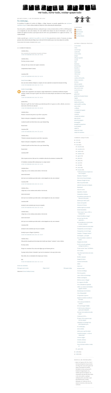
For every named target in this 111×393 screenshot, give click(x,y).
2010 (77, 144)
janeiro (79, 349)
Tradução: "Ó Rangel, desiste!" (84, 233)
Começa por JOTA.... (82, 316)
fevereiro (80, 169)
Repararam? (80, 187)
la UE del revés (78, 100)
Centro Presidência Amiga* (83, 216)
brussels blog (77, 66)
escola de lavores (78, 90)
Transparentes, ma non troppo (84, 231)
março (79, 167)
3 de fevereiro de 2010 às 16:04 (32, 54)
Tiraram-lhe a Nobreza (82, 194)
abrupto (76, 55)
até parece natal (80, 268)
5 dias (75, 47)
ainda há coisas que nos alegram (84, 185)
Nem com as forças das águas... (84, 178)
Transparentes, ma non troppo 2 (84, 228)
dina (76, 38)
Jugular (76, 98)
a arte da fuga (77, 49)
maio (79, 162)
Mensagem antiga (68, 268)
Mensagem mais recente (23, 268)
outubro (79, 151)
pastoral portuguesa (78, 120)
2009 (77, 351)
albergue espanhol (78, 57)
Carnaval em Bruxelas (82, 261)
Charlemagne (77, 72)
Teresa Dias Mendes (79, 36)
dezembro (80, 146)
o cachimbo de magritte (79, 110)
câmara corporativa (78, 80)
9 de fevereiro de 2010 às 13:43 (32, 261)
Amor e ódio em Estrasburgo (83, 275)
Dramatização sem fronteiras (83, 290)
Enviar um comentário (22, 265)
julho (79, 158)
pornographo (77, 122)
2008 (77, 354)
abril (79, 165)
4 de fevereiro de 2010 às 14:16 (32, 184)
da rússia (76, 82)
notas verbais (77, 106)
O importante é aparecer (82, 295)
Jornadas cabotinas (81, 339)
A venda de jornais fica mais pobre (85, 226)
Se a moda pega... (23, 21)
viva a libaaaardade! (82, 293)
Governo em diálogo (82, 270)
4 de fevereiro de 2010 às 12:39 (32, 164)
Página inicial (46, 268)
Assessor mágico (81, 337)
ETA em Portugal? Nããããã (83, 305)
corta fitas (76, 76)
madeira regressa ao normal (83, 207)
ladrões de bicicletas (79, 102)
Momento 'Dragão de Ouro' (83, 180)
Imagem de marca (81, 259)
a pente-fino (77, 51)
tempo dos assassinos (79, 132)
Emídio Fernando (25, 89)
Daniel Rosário (24, 80)
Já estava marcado (81, 342)
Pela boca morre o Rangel (83, 280)
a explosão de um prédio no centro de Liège (38, 38)
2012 (77, 140)
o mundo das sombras (79, 116)
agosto (79, 156)
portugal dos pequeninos (80, 124)
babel (75, 62)
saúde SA (76, 128)
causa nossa (77, 70)
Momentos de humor (82, 205)
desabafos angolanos (79, 86)
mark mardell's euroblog (80, 104)
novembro (80, 149)
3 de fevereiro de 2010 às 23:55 (32, 131)
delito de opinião (78, 84)
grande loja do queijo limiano (81, 96)
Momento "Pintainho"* (82, 175)
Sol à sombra (80, 250)
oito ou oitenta (80, 328)
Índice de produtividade (82, 182)
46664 (78, 263)
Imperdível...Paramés (82, 192)
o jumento (76, 114)
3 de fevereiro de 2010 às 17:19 (32, 85)
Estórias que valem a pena (83, 200)
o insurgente (77, 112)
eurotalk (76, 92)
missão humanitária (81, 209)
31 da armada (77, 45)
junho (79, 160)
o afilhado (76, 108)
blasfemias (76, 64)
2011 (77, 142)
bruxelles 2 (77, 68)
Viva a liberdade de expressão (84, 284)
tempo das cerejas (78, 130)
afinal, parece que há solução (84, 331)
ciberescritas (77, 74)
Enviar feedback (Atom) (28, 271)
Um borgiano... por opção (83, 235)
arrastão (76, 59)
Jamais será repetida (82, 202)
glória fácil (76, 94)
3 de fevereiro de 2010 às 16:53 (32, 76)
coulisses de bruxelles (79, 78)
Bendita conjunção (81, 257)
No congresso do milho (82, 282)
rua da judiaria (77, 126)
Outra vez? (79, 266)
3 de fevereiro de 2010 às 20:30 (32, 108)
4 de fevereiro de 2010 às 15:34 (32, 207)
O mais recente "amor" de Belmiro (85, 248)
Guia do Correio (81, 189)
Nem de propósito (81, 273)
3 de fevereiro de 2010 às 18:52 (32, 97)
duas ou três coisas (78, 88)
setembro (80, 153)
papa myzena (77, 118)
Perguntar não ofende (82, 242)
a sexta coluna (77, 53)
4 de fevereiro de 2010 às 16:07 (32, 234)
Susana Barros (78, 33)
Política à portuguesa (82, 277)
